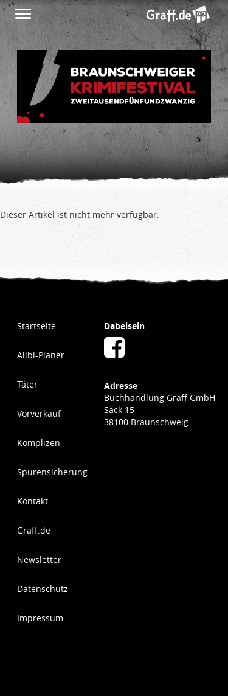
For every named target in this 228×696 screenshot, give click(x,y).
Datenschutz (42, 588)
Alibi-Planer (40, 355)
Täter (27, 384)
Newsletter (39, 559)
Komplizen (38, 442)
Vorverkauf (39, 413)
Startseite (36, 326)
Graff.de (33, 530)
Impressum (40, 618)
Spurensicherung (52, 472)
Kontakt (32, 501)
